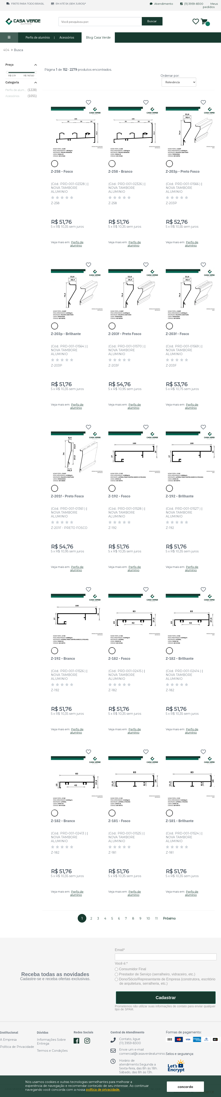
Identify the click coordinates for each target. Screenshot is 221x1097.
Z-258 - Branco (120, 171)
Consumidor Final (130, 969)
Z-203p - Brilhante (66, 333)
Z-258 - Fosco (62, 171)
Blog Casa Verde (98, 37)
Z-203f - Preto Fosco (124, 333)
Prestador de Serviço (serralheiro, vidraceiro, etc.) (155, 974)
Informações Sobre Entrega (51, 1041)
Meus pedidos (210, 5)
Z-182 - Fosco (119, 658)
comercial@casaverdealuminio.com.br (147, 1053)
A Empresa (8, 1040)
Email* (120, 950)
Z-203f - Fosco (177, 333)
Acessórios (66, 37)
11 (156, 918)
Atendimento (162, 3)
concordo (185, 1086)
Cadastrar (166, 997)
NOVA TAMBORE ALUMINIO (64, 190)
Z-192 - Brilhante (180, 496)
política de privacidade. (103, 1090)
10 (148, 918)
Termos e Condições (52, 1051)
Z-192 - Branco (63, 658)
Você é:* (121, 963)
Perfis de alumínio (38, 37)
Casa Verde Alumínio (22, 21)
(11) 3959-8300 (192, 3)
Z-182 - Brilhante (180, 658)
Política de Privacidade (17, 1047)
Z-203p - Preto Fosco (183, 171)
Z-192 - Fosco (119, 496)
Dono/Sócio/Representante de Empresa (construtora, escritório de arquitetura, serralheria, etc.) (165, 981)
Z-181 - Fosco (119, 820)
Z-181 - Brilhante (180, 820)
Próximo (169, 918)
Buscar (151, 21)
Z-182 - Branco (63, 820)
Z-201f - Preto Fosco (67, 496)
